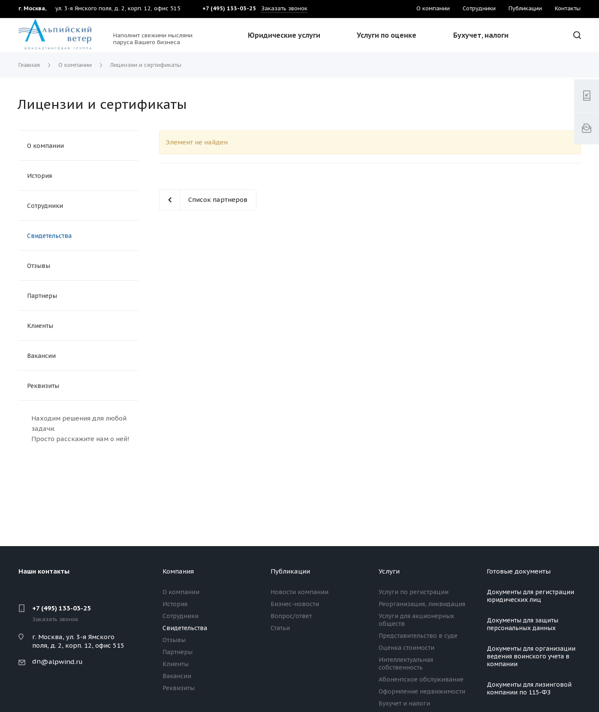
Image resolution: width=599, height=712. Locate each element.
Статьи (280, 628)
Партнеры (42, 296)
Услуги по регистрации (413, 592)
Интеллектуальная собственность (406, 663)
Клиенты (40, 326)
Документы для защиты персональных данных (522, 624)
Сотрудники (45, 206)
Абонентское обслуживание (421, 679)
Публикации (290, 571)
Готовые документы (519, 571)
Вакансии (41, 356)
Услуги (389, 571)
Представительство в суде (418, 636)
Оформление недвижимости (422, 691)
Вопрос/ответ (291, 616)
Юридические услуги (284, 35)
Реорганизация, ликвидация (422, 604)
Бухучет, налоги (481, 35)
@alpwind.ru (62, 662)
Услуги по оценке (386, 35)
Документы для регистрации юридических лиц (530, 596)
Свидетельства (49, 236)
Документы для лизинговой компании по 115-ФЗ (529, 688)
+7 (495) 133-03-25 (61, 608)
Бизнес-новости (295, 604)
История (39, 176)
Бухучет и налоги (404, 703)
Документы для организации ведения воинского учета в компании (531, 656)
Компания (178, 571)
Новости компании (299, 592)
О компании (45, 146)
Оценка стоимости (406, 648)
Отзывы (38, 266)
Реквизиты (43, 386)
